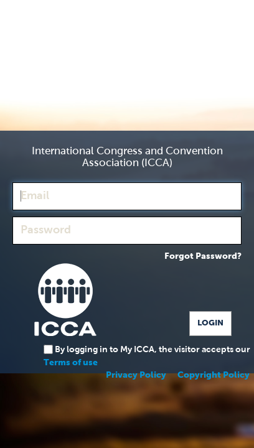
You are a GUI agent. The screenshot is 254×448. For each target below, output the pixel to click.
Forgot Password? (203, 256)
